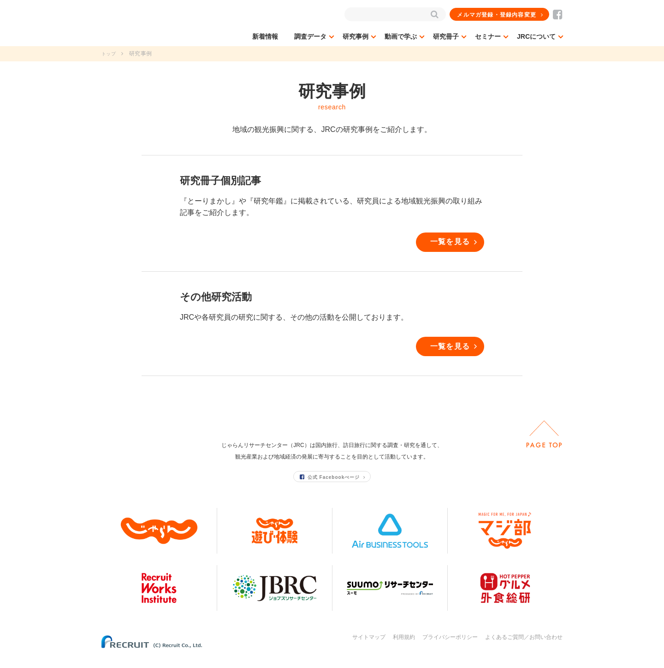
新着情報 (265, 36)
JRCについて (536, 36)
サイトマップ (368, 648)
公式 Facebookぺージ (330, 488)
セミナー (488, 36)
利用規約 (404, 648)
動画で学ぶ (401, 36)
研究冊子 (446, 36)
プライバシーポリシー (450, 648)
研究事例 (355, 36)
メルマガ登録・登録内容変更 (497, 15)
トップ (110, 53)
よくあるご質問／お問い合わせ (524, 648)
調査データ (310, 36)
